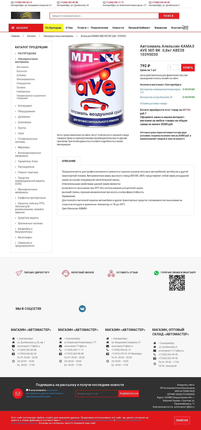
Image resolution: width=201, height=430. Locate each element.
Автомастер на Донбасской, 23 (156, 97)
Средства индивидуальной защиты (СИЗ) (30, 180)
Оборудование (26, 111)
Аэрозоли (22, 71)
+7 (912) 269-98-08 (74, 353)
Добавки (21, 75)
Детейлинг (24, 116)
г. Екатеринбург (25, 338)
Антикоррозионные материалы (28, 154)
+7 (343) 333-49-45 (161, 2)
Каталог (19, 27)
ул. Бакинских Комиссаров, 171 (80, 342)
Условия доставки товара (153, 103)
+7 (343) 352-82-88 (69, 2)
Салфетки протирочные (32, 197)
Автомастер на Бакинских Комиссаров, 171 (160, 91)
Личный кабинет (139, 27)
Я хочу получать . (44, 393)
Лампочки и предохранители (24, 244)
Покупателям (99, 27)
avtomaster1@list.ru (184, 407)
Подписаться (129, 393)
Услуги (81, 27)
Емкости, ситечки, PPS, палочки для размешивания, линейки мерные (30, 208)
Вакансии (161, 27)
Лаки (21, 133)
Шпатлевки (24, 122)
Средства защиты (28, 217)
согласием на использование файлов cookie (87, 420)
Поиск (169, 15)
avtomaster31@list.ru (122, 346)
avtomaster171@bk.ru (75, 346)
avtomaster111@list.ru (28, 346)
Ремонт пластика (28, 172)
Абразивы (24, 147)
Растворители (26, 166)
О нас (69, 27)
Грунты (22, 127)
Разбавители (23, 91)
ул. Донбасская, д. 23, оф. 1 (31, 342)
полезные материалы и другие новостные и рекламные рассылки (44, 393)
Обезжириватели (26, 79)
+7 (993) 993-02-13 (121, 350)
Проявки (21, 87)
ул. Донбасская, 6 (168, 347)
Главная (15, 36)
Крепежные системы (30, 223)
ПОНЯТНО (182, 420)
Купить (188, 67)
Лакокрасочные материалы (58, 36)
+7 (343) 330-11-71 (115, 2)
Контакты (177, 27)
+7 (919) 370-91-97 (121, 353)
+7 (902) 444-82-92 (26, 353)
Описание (69, 161)
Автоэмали (22, 67)
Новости (118, 27)
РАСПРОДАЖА (27, 53)
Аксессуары (25, 237)
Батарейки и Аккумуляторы (24, 230)
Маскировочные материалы (26, 191)
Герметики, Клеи (28, 161)
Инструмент (25, 105)
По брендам (53, 27)
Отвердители (23, 83)
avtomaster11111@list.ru (171, 350)
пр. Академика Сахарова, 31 (126, 342)
